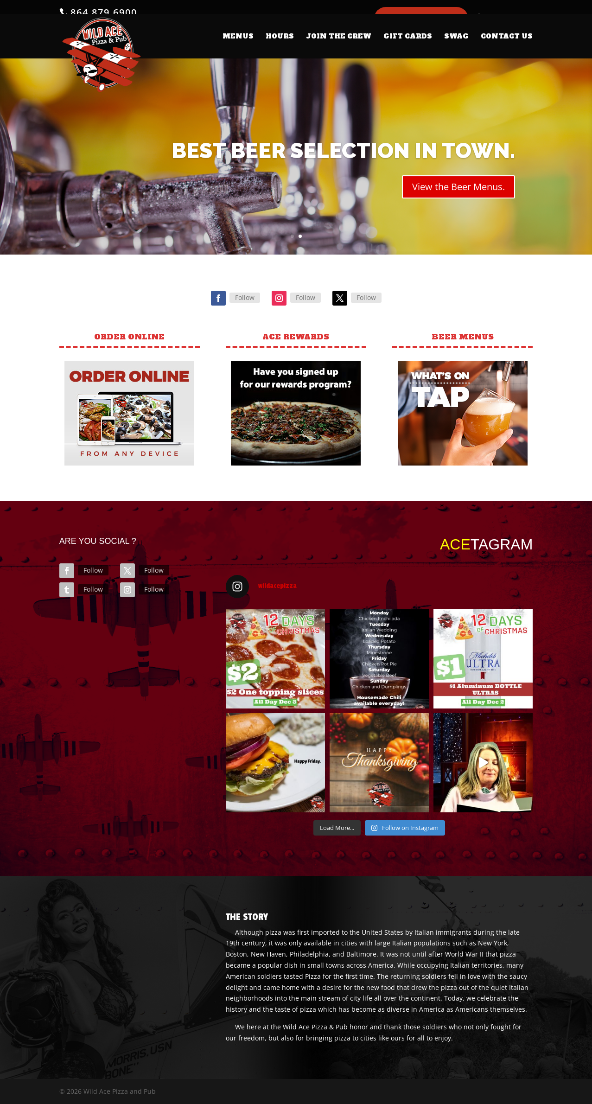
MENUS (238, 37)
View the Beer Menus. (458, 193)
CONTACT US (507, 37)
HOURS (280, 37)
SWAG (456, 37)
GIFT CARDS (407, 37)
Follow (245, 297)
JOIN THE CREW (338, 37)
